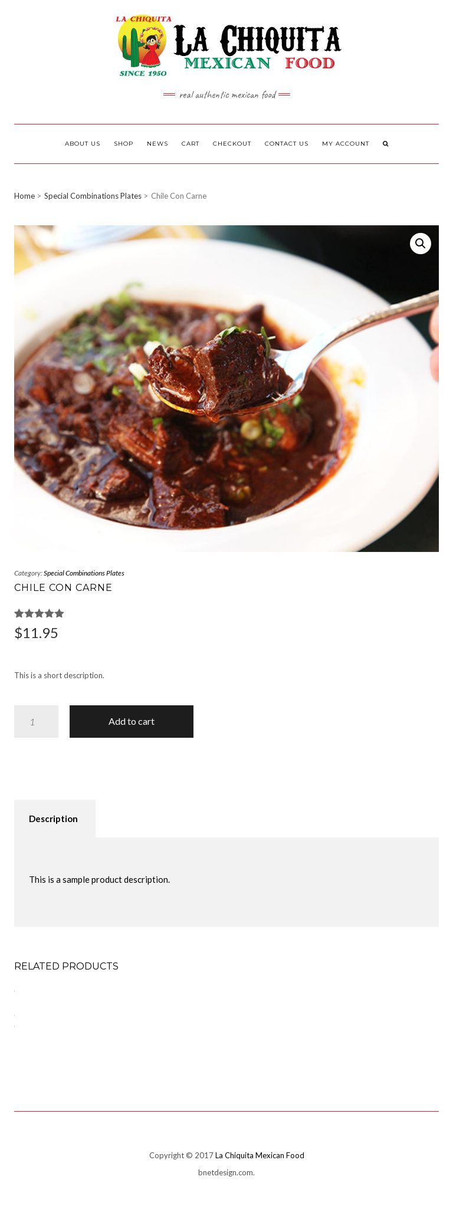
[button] (420, 243)
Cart (190, 143)
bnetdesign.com (225, 1172)
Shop (123, 143)
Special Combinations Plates (93, 196)
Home (24, 196)
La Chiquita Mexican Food (259, 1155)
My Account (345, 143)
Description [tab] (53, 818)
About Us (82, 143)
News (157, 143)
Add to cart (132, 721)
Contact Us (286, 143)
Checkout (232, 143)
